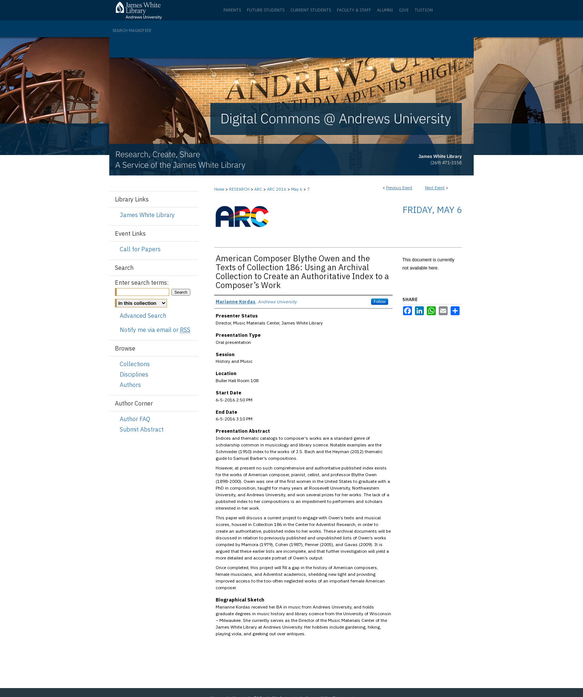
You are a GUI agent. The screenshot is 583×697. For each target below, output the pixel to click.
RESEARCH (240, 189)
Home (219, 189)
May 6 (297, 189)
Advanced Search (143, 315)
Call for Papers (140, 249)
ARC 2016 (277, 189)
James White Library (147, 215)
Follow (380, 301)
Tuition (424, 10)
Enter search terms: (141, 282)
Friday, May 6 (432, 210)
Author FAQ (135, 419)
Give (404, 10)
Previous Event (399, 187)
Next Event (435, 187)
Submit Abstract (142, 429)
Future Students (265, 10)
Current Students (310, 10)
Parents (232, 10)
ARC (258, 189)
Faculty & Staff (354, 10)
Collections (135, 364)
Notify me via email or (155, 329)
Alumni (385, 10)
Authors (130, 384)
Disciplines (134, 374)
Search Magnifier (131, 30)
